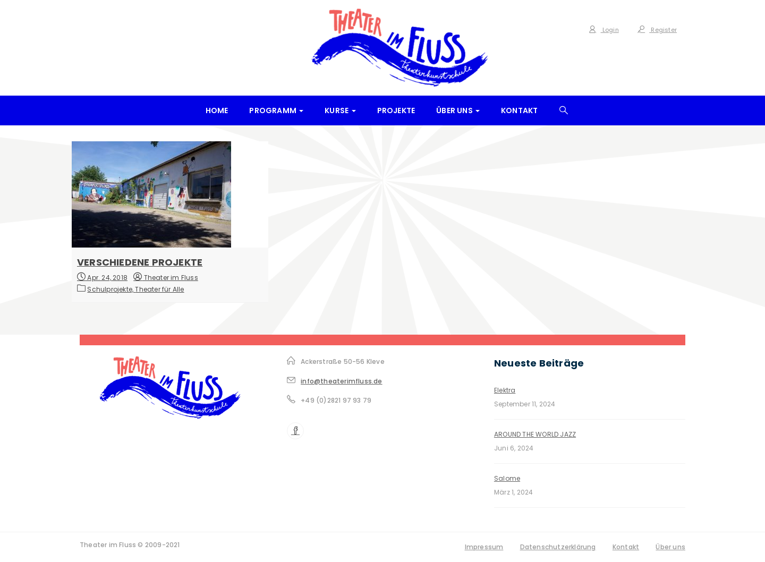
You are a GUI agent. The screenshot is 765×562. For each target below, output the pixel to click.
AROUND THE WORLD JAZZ (535, 434)
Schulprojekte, (111, 289)
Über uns (458, 110)
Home (217, 110)
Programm (276, 110)
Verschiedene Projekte (139, 262)
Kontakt (519, 110)
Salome (507, 478)
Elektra (504, 390)
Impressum (484, 546)
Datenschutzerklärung (558, 546)
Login (603, 29)
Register (657, 29)
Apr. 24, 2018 (102, 277)
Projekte (396, 110)
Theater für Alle (159, 289)
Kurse (340, 110)
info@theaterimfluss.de (341, 381)
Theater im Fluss (165, 277)
